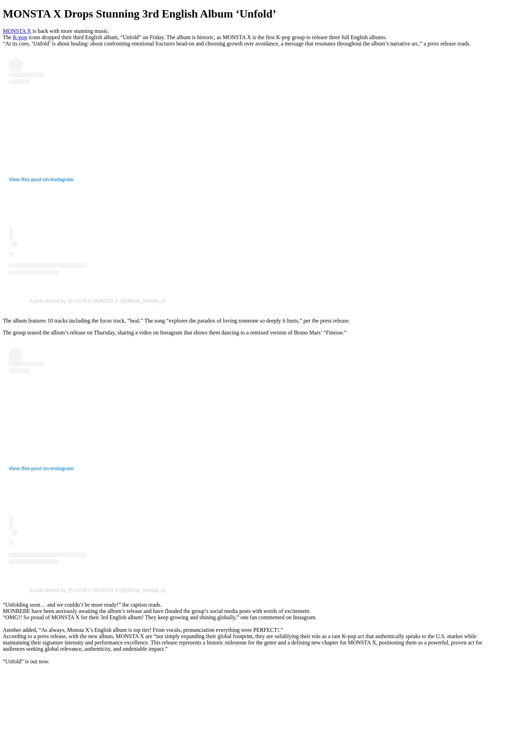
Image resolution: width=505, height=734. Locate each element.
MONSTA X (17, 31)
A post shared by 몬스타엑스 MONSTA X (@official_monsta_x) (98, 301)
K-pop (20, 37)
